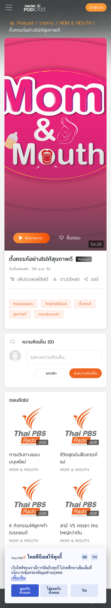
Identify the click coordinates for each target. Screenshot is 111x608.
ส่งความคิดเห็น (85, 373)
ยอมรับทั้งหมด (25, 590)
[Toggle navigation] (8, 7)
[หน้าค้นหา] (83, 7)
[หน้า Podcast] (46, 6)
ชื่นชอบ (74, 237)
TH (94, 557)
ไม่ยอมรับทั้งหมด (54, 590)
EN (85, 557)
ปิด (84, 590)
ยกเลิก (51, 373)
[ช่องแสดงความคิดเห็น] (64, 357)
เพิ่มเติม (18, 577)
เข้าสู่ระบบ (96, 7)
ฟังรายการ (33, 238)
